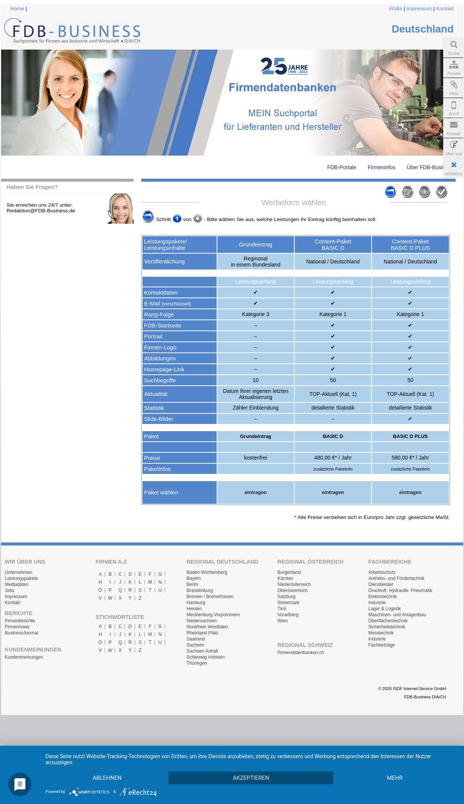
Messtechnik (381, 633)
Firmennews (17, 626)
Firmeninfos (381, 167)
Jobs (9, 590)
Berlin (192, 584)
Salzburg (286, 596)
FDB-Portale (341, 167)
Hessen (194, 608)
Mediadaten (17, 584)
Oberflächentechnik (388, 620)
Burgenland (289, 572)
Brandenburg (200, 590)
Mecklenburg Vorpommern (213, 614)
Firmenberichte (20, 620)
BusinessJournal (21, 633)
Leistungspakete (21, 578)
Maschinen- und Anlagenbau (397, 614)
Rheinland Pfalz (203, 633)
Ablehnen (111, 764)
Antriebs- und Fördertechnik (397, 578)
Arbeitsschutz (382, 572)
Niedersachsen (202, 620)
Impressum (419, 8)
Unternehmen (19, 572)
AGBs (395, 8)
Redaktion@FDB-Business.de (41, 210)
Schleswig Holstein (206, 657)
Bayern (194, 578)
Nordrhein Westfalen (207, 626)
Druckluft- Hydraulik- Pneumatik (401, 590)
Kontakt (444, 8)
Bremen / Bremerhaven (210, 596)
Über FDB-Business (430, 167)
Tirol (282, 608)
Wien (283, 620)
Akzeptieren (262, 764)
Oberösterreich (293, 590)
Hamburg (196, 602)
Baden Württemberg (207, 572)
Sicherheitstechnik (387, 626)
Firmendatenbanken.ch (301, 652)
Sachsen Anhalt (202, 651)
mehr (111, 777)
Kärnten (286, 578)
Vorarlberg (288, 614)
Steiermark (289, 602)
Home (17, 8)
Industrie (377, 602)
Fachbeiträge (382, 645)
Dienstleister (381, 584)
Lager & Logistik (385, 608)
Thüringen (197, 663)
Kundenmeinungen (24, 657)
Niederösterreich (294, 584)
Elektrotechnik (383, 596)
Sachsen (196, 645)
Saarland (196, 639)
